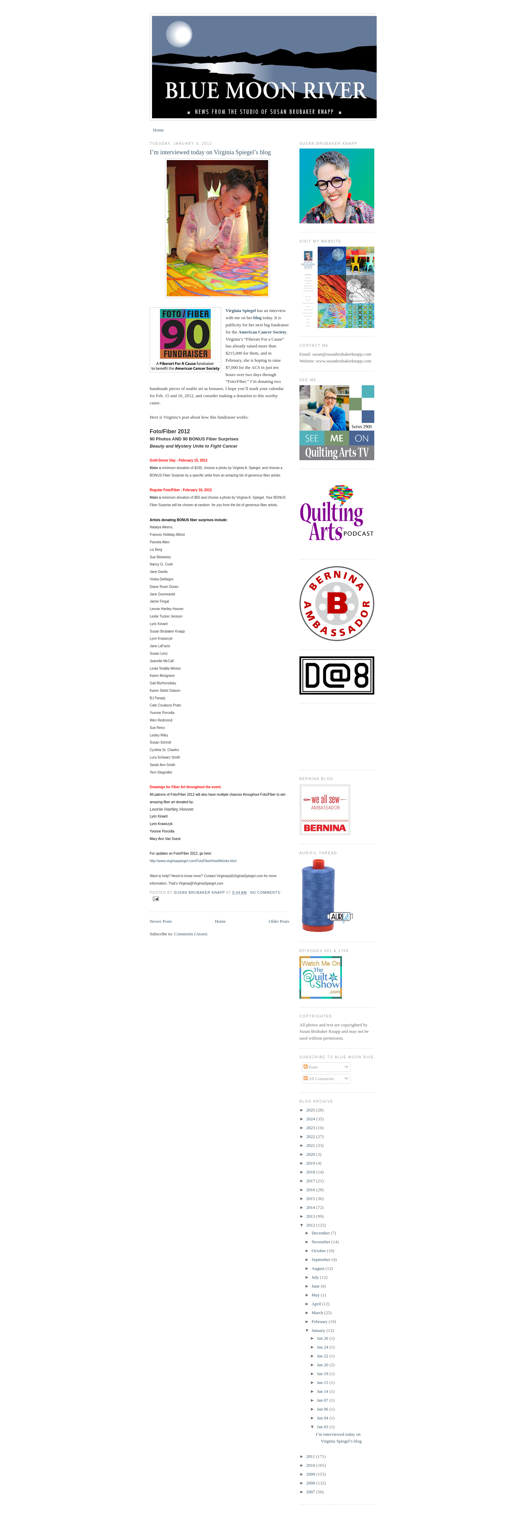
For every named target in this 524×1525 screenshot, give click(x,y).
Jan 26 (323, 1338)
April (317, 1303)
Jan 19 (323, 1373)
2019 (311, 1163)
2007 (311, 1491)
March (318, 1312)
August (319, 1268)
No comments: (265, 892)
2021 (311, 1145)
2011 (311, 1456)
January (319, 1330)
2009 (311, 1474)
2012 (311, 1225)
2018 (311, 1171)
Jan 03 (323, 1426)
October (319, 1250)
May (316, 1294)
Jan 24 (323, 1347)
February (320, 1321)
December (321, 1232)
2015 (311, 1198)
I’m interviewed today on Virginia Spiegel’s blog (210, 152)
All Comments (319, 1078)
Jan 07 (323, 1400)
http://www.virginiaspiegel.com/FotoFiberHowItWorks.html (193, 861)
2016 (311, 1189)
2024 (311, 1118)
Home (158, 130)
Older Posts (279, 921)
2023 (311, 1127)
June (316, 1286)
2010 (311, 1465)
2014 (311, 1207)
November (321, 1241)
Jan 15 (323, 1382)
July (316, 1277)
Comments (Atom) (191, 933)
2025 (311, 1109)
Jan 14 (323, 1391)
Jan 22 (323, 1355)
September (322, 1259)
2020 (311, 1154)
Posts (311, 1067)
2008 (311, 1482)
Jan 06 (323, 1409)
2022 (311, 1136)
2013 (311, 1216)
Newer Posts (161, 921)
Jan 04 (323, 1417)
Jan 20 (323, 1364)
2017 (311, 1180)
